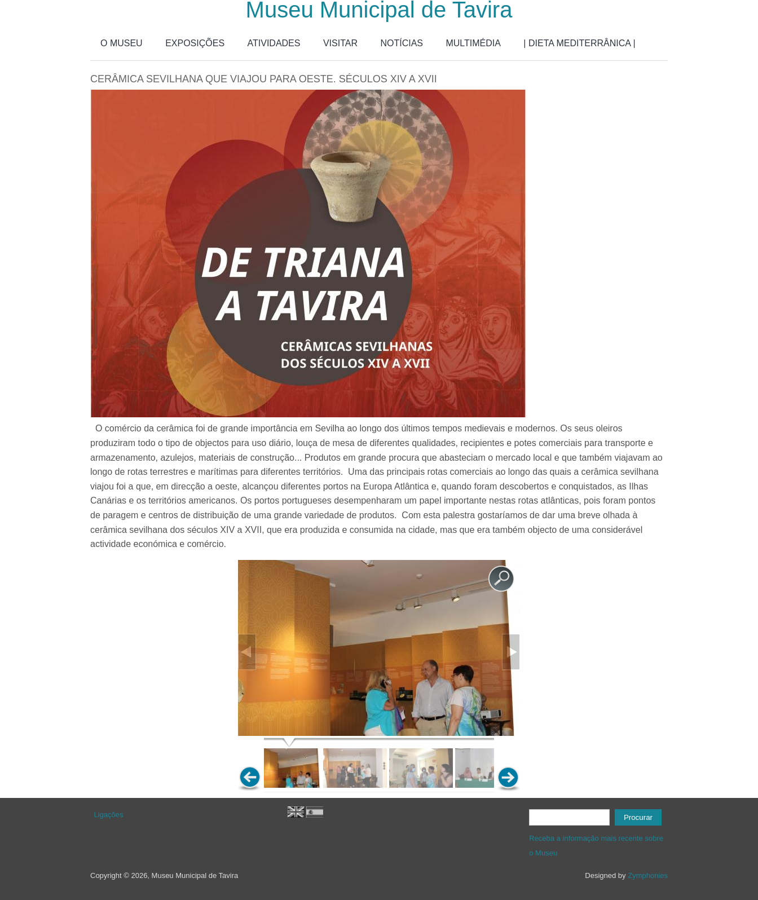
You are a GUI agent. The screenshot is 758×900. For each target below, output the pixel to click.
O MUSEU (121, 43)
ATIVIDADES (274, 43)
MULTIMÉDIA (473, 43)
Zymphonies (648, 875)
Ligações (109, 814)
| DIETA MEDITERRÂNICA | (579, 43)
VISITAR (340, 43)
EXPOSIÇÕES (194, 43)
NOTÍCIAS (401, 43)
